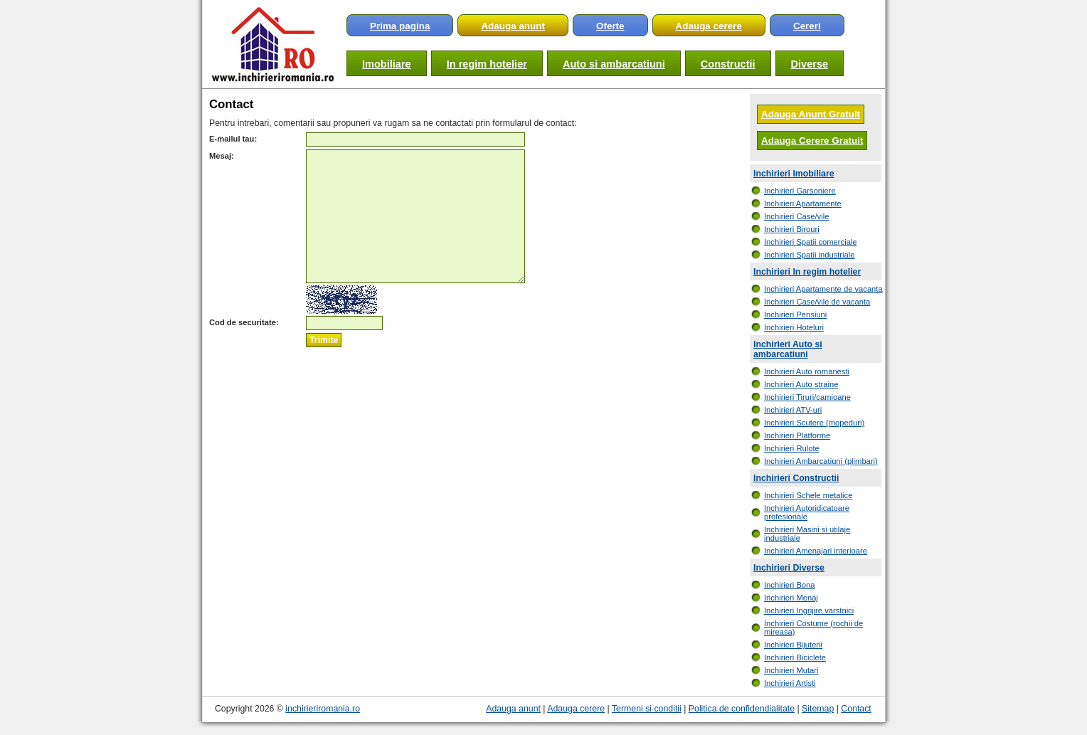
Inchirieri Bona (789, 585)
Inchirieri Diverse (788, 568)
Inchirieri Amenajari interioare (815, 550)
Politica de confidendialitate (742, 709)
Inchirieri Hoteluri (794, 327)
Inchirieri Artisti (790, 683)
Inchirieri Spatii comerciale (810, 242)
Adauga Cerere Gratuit (812, 140)
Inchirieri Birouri (792, 229)
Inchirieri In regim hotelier (807, 272)
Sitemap (818, 709)
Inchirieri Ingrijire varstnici (809, 610)
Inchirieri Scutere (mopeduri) (814, 422)
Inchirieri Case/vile (796, 216)
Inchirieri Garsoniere (800, 190)
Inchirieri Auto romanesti (806, 371)
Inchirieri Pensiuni (795, 314)
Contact (856, 709)
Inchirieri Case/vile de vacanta (817, 301)
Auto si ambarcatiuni (614, 64)
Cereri (807, 26)
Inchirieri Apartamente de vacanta (823, 289)
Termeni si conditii (647, 709)
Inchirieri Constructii (796, 478)
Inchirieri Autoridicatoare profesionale (806, 512)
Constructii (728, 64)
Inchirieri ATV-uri (793, 410)
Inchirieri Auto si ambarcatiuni (787, 349)
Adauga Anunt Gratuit (810, 114)
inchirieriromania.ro (322, 709)
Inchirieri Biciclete (795, 657)
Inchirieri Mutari (791, 670)
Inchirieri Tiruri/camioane (807, 397)
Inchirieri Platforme (797, 435)
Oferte (610, 26)
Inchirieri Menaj (791, 597)
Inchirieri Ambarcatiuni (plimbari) (821, 461)
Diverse (810, 64)
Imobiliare (386, 64)
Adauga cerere (709, 26)
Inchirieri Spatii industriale (809, 254)
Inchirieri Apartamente (803, 203)
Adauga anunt (513, 26)
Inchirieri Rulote (792, 448)
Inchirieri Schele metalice (808, 495)
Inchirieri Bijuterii (793, 644)
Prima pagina (400, 26)
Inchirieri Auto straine (801, 384)
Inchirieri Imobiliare (793, 174)
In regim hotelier (487, 64)
